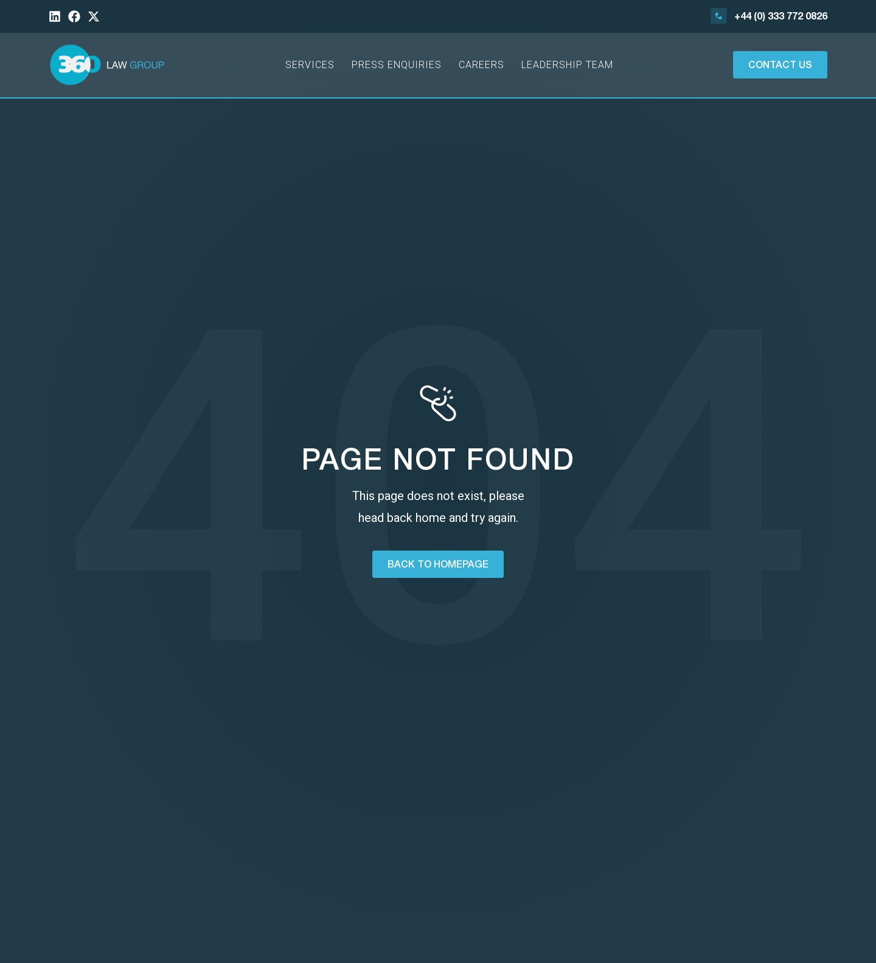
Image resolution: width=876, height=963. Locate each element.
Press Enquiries (397, 65)
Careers (481, 65)
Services (310, 65)
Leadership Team (567, 65)
